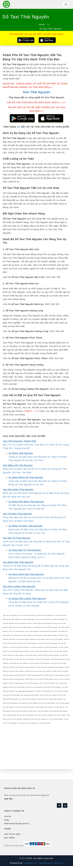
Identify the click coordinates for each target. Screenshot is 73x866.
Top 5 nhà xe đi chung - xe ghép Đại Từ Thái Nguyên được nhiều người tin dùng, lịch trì (37, 553)
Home (42, 24)
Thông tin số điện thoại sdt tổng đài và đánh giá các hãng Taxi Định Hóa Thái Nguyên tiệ (36, 565)
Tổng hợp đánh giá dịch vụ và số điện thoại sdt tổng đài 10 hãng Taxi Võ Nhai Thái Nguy (34, 517)
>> (48, 24)
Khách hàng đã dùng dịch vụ (16, 824)
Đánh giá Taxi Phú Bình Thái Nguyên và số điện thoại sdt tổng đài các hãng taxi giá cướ (36, 493)
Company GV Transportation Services (42, 863)
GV (18, 127)
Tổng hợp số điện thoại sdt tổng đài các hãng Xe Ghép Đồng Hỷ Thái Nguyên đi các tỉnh (38, 481)
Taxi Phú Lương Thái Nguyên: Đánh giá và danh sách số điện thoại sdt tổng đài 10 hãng (35, 590)
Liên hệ (7, 816)
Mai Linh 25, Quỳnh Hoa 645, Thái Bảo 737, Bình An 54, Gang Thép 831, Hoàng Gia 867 (36, 444)
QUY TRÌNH (9, 838)
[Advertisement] (36, 746)
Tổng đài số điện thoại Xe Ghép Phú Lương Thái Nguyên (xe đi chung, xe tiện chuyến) (39, 602)
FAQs (6, 820)
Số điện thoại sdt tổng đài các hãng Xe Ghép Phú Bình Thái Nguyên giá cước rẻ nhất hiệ (38, 505)
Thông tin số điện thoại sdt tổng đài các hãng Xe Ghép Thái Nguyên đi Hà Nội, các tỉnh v (38, 456)
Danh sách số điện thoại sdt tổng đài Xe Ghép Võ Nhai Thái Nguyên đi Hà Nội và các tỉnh (38, 529)
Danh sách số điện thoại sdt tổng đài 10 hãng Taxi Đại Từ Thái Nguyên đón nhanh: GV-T (36, 541)
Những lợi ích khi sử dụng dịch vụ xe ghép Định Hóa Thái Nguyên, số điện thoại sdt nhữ (39, 578)
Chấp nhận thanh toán (14, 846)
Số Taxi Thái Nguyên (50, 28)
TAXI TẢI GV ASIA (12, 834)
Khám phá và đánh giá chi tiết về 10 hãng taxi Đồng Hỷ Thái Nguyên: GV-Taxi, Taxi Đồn (35, 469)
